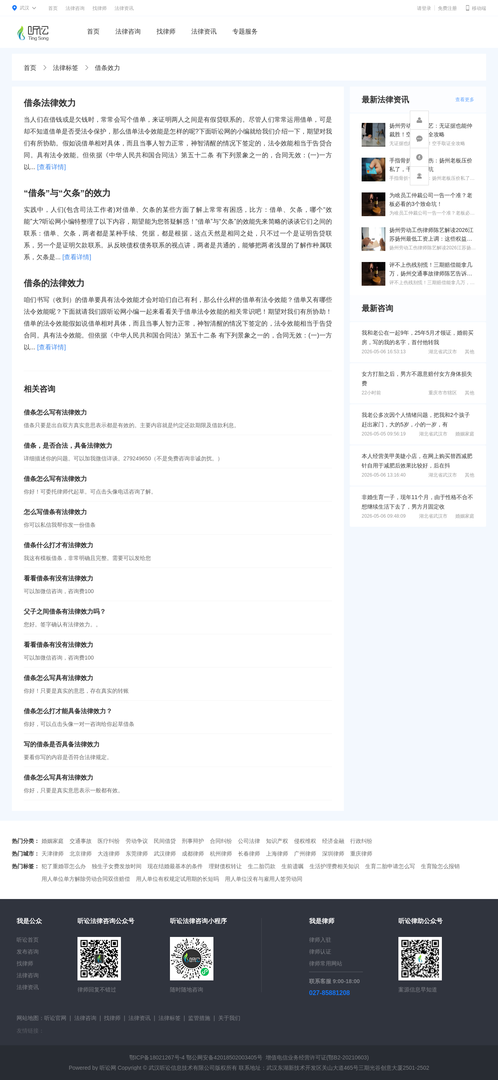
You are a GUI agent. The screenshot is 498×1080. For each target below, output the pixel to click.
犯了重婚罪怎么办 (64, 866)
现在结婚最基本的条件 (175, 866)
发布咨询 (28, 951)
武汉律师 (165, 853)
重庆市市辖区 (442, 393)
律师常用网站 (325, 963)
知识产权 (277, 841)
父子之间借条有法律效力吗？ (65, 611)
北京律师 (81, 853)
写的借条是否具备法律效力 (62, 744)
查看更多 (464, 99)
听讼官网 (55, 1018)
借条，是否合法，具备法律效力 (68, 445)
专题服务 (245, 31)
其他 (469, 351)
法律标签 (65, 67)
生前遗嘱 (292, 866)
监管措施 (199, 1018)
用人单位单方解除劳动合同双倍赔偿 (86, 879)
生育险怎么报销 (440, 866)
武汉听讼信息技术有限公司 (182, 1068)
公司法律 (249, 841)
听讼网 (108, 1068)
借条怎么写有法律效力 (55, 412)
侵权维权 (305, 841)
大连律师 (109, 853)
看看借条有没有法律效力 (58, 578)
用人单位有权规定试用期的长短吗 (177, 879)
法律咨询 (75, 8)
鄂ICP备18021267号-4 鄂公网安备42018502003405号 (195, 1057)
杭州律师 (221, 853)
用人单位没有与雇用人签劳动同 (263, 879)
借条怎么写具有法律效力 (58, 678)
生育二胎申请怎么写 (390, 866)
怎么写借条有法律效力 (55, 512)
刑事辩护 (193, 841)
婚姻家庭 (464, 434)
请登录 (424, 8)
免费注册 (447, 8)
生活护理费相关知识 (334, 866)
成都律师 (193, 853)
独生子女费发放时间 (116, 866)
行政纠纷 (361, 841)
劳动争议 (137, 841)
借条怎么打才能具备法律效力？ (68, 711)
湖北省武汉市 (442, 351)
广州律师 (305, 853)
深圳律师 (333, 853)
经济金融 (333, 841)
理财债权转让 (225, 866)
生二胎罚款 (261, 866)
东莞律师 (137, 853)
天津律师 (53, 853)
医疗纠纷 (109, 841)
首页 (53, 8)
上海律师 (277, 853)
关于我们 (229, 1018)
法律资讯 (124, 8)
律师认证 (320, 951)
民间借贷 (165, 841)
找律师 (99, 8)
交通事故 (81, 841)
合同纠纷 (221, 841)
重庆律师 (361, 853)
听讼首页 (28, 940)
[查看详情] (51, 167)
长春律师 (249, 853)
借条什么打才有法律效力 (58, 545)
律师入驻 (320, 940)
